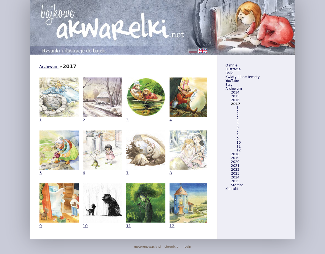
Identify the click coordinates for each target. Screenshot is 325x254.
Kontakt (232, 189)
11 (239, 146)
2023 (235, 173)
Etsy (229, 85)
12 (239, 150)
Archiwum (234, 88)
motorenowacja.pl (147, 246)
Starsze (237, 185)
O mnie (231, 65)
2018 (235, 154)
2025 (235, 181)
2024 (235, 177)
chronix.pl (171, 246)
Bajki (230, 73)
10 (239, 143)
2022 (235, 170)
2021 (235, 166)
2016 (235, 100)
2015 (235, 96)
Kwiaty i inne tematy (243, 77)
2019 (235, 158)
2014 (235, 92)
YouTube (232, 81)
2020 (235, 162)
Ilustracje (233, 69)
